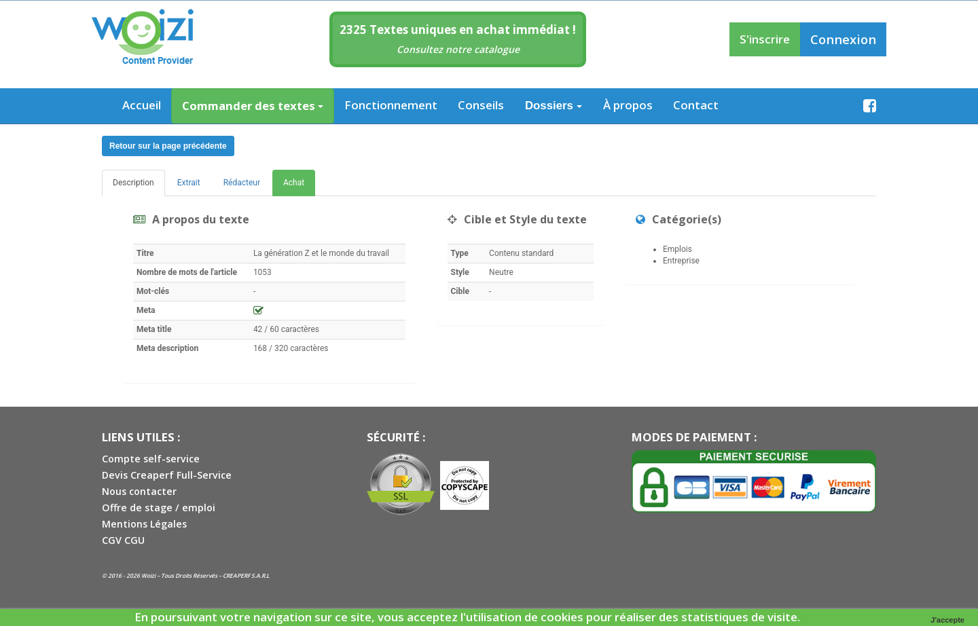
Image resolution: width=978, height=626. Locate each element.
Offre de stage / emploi (158, 507)
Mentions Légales (144, 523)
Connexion (843, 39)
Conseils (481, 105)
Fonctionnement (390, 105)
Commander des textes (252, 105)
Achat (293, 182)
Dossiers (553, 105)
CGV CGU (123, 540)
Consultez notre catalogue (458, 49)
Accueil (141, 105)
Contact (696, 105)
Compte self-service (151, 458)
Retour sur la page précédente (168, 146)
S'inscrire (765, 39)
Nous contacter (139, 491)
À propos (628, 105)
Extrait (188, 182)
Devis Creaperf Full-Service (167, 474)
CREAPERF (236, 575)
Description (133, 182)
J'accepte (947, 620)
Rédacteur (241, 182)
